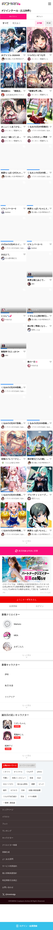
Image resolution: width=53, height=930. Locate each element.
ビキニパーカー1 (34, 270)
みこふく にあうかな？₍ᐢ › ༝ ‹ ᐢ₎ (12, 127)
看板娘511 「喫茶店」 (11, 91)
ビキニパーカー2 (8, 234)
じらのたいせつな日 (36, 55)
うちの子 (29, 797)
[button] (5, 52)
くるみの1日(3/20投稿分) (12, 556)
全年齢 (39, 23)
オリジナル (18, 797)
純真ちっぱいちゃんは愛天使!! (38, 556)
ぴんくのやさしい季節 (37, 162)
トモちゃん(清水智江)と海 (38, 341)
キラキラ (13, 816)
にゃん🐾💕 (6, 341)
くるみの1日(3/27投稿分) (12, 449)
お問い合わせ (7, 913)
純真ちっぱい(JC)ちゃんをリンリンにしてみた (12, 198)
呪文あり (16, 23)
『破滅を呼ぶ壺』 (35, 91)
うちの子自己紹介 (10, 822)
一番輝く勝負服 (9, 828)
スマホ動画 (32, 822)
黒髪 (33, 810)
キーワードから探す (27, 791)
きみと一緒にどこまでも (12, 162)
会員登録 (13, 631)
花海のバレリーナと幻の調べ (12, 484)
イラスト (6, 842)
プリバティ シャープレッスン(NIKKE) (38, 520)
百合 (22, 822)
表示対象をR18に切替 (26, 576)
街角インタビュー (19, 803)
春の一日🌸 (32, 413)
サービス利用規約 (9, 892)
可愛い (5, 803)
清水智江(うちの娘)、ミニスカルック (38, 484)
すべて (5, 23)
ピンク (41, 810)
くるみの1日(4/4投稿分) (37, 127)
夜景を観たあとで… (36, 306)
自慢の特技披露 (34, 816)
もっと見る (26, 568)
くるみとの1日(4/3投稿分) (38, 198)
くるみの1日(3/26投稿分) (38, 449)
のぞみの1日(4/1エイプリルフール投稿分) (12, 270)
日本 (23, 816)
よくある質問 (7, 884)
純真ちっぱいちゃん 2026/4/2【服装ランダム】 (38, 234)
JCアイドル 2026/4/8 (10, 55)
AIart (39, 803)
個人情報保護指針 (9, 899)
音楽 (31, 803)
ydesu (39, 797)
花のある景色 (22, 810)
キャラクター (7, 863)
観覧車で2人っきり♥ (10, 377)
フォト (5, 849)
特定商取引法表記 (9, 906)
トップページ (7, 835)
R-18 (48, 23)
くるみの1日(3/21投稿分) (12, 520)
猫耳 (5, 816)
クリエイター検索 (9, 870)
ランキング (6, 856)
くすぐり (6, 797)
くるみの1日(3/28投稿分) (12, 413)
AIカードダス (8, 810)
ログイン (40, 631)
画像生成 (6, 877)
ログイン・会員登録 (26, 926)
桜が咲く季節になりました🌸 (38, 377)
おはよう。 (6, 305)
